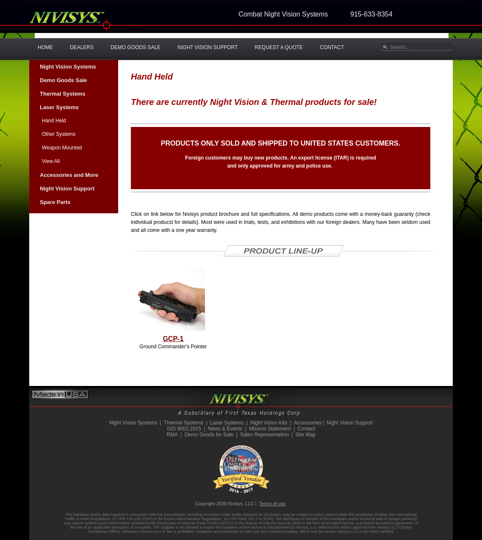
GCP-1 (173, 338)
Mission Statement (270, 429)
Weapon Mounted (62, 148)
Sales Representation (264, 435)
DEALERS (82, 47)
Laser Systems (59, 107)
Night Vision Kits (268, 423)
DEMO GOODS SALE (136, 47)
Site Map (305, 435)
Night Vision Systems (68, 66)
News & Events (225, 429)
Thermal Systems (63, 94)
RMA (172, 435)
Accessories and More (69, 175)
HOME (45, 47)
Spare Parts (55, 202)
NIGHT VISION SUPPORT (207, 47)
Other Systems (58, 134)
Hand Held (54, 121)
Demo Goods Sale (63, 80)
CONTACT (332, 47)
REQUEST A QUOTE (279, 47)
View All (51, 161)
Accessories (307, 423)
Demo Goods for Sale (209, 435)
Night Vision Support (67, 188)
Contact (306, 429)
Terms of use (272, 503)
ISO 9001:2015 (184, 429)
